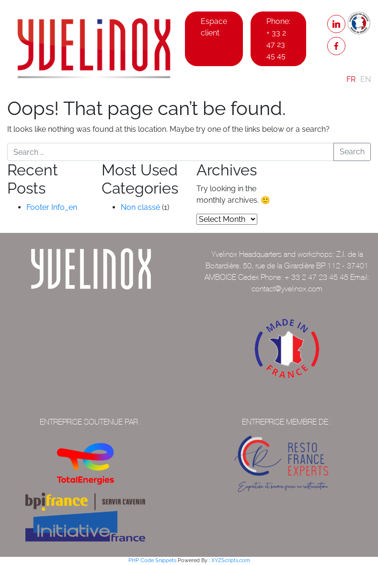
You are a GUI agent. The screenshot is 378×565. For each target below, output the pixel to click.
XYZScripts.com (230, 560)
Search (352, 151)
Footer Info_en (51, 207)
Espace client (214, 27)
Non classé (140, 207)
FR (350, 79)
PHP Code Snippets (152, 560)
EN (365, 79)
